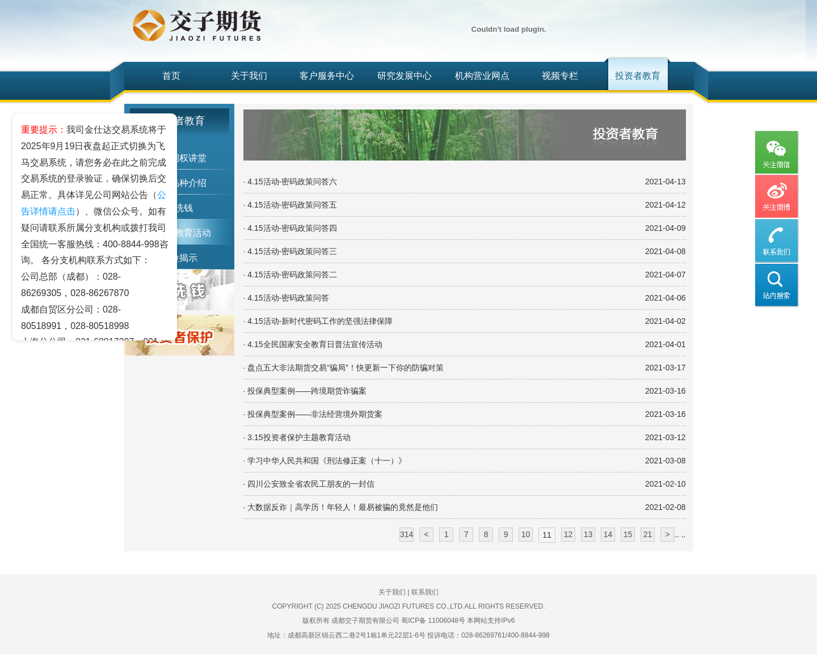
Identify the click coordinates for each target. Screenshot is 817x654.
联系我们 (425, 592)
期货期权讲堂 (179, 158)
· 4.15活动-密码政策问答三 (290, 251)
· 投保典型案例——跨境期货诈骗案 (305, 390)
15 (628, 534)
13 (588, 534)
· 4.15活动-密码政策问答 (286, 297)
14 (608, 534)
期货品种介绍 (179, 183)
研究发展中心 (404, 76)
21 (647, 534)
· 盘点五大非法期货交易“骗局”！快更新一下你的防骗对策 (343, 367)
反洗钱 (179, 208)
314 (406, 534)
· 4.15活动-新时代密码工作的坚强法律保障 (318, 321)
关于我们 (249, 76)
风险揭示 (179, 258)
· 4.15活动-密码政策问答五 (290, 204)
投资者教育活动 (179, 233)
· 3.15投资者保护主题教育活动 (297, 437)
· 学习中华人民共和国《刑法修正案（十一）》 (325, 460)
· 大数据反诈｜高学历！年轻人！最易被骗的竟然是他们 (341, 507)
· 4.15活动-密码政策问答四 (290, 228)
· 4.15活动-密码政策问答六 (290, 181)
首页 (171, 76)
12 (568, 534)
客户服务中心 (327, 76)
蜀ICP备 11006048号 (433, 621)
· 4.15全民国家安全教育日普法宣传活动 (312, 344)
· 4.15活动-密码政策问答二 (290, 274)
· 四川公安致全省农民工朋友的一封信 (309, 483)
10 (525, 534)
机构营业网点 (482, 76)
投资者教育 (637, 76)
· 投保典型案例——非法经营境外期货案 (313, 414)
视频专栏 (560, 76)
